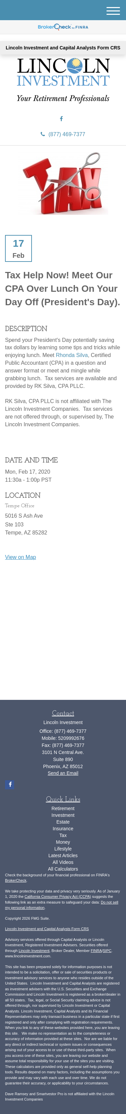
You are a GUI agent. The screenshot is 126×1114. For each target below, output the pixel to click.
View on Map (20, 557)
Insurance (63, 828)
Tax (63, 835)
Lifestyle (63, 848)
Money (63, 842)
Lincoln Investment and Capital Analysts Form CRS (63, 47)
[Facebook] (61, 119)
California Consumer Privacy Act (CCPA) (58, 896)
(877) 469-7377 (63, 134)
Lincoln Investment (33, 951)
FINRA (96, 951)
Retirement (62, 808)
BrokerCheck (16, 880)
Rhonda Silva (72, 355)
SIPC (107, 951)
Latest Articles (63, 855)
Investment (62, 815)
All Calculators (63, 869)
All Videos (62, 862)
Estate (63, 822)
